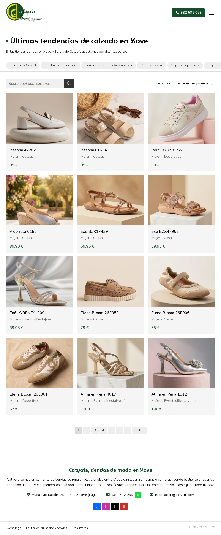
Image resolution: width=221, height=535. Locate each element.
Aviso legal (14, 528)
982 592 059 (122, 494)
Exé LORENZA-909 (26, 312)
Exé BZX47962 (165, 231)
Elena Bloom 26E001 (28, 394)
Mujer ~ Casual (21, 156)
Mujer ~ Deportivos (166, 156)
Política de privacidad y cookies (46, 528)
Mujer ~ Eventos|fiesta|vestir (32, 319)
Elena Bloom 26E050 (100, 312)
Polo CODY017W (167, 150)
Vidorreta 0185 (23, 231)
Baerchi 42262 (22, 150)
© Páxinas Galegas (201, 527)
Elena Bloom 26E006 (170, 312)
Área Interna (79, 528)
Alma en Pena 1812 (169, 394)
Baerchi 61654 (94, 150)
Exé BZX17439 (94, 231)
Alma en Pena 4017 (98, 394)
